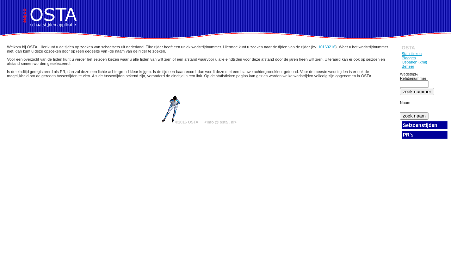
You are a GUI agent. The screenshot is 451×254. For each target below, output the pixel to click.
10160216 (326, 47)
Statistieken (412, 54)
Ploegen (409, 58)
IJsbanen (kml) (414, 62)
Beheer (408, 66)
